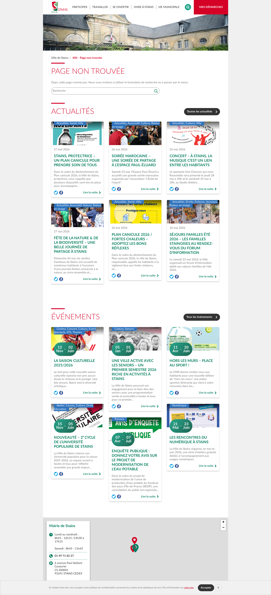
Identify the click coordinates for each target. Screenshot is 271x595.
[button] (135, 549)
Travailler (100, 6)
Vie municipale (169, 6)
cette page (189, 588)
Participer (79, 6)
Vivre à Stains (143, 6)
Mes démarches (213, 8)
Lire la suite (92, 192)
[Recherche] (105, 91)
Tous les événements (199, 317)
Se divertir (121, 6)
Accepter (206, 588)
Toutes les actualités (199, 111)
